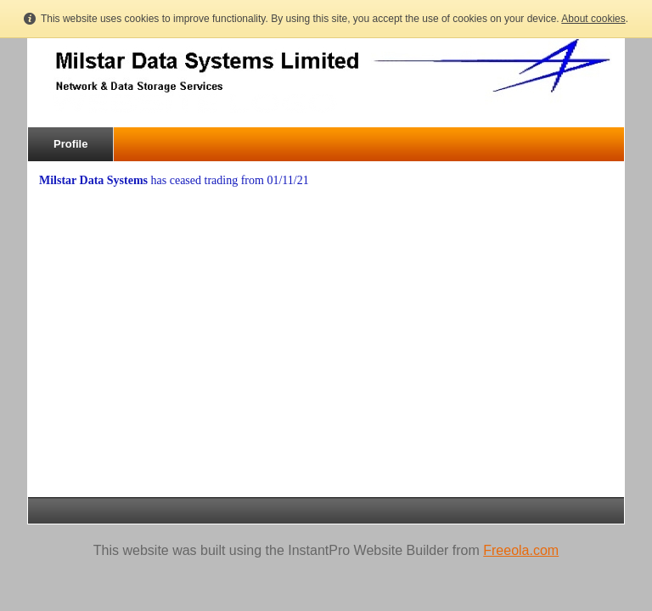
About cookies (593, 19)
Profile (70, 143)
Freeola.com (521, 550)
